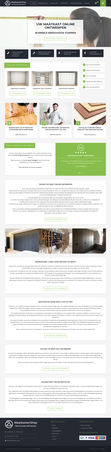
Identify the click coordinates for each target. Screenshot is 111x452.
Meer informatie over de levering (30, 167)
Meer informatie (21, 134)
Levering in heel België (86, 428)
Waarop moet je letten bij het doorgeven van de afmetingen (21, 128)
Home (53, 425)
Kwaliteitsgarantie (56, 431)
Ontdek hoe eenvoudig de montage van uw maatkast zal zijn (55, 128)
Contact (54, 439)
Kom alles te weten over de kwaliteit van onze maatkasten (90, 128)
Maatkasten (55, 428)
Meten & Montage (85, 425)
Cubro (103, 449)
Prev (61, 166)
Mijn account (55, 433)
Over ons (54, 436)
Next (100, 166)
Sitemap (38, 449)
